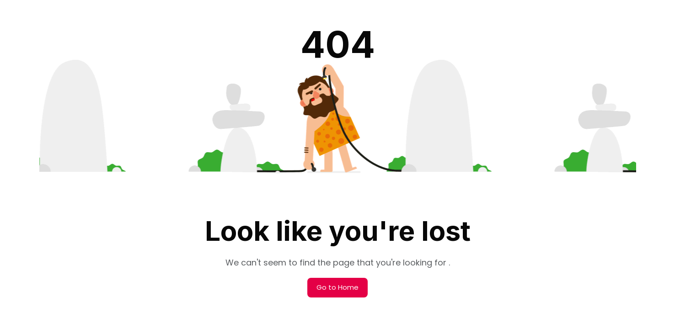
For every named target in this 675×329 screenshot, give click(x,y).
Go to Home (337, 287)
